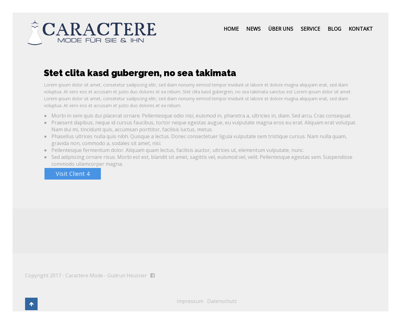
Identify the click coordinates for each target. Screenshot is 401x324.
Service (310, 28)
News (253, 28)
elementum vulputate (263, 150)
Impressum (190, 301)
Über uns (280, 28)
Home (231, 28)
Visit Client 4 (73, 173)
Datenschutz (222, 301)
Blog (334, 28)
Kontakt (361, 28)
